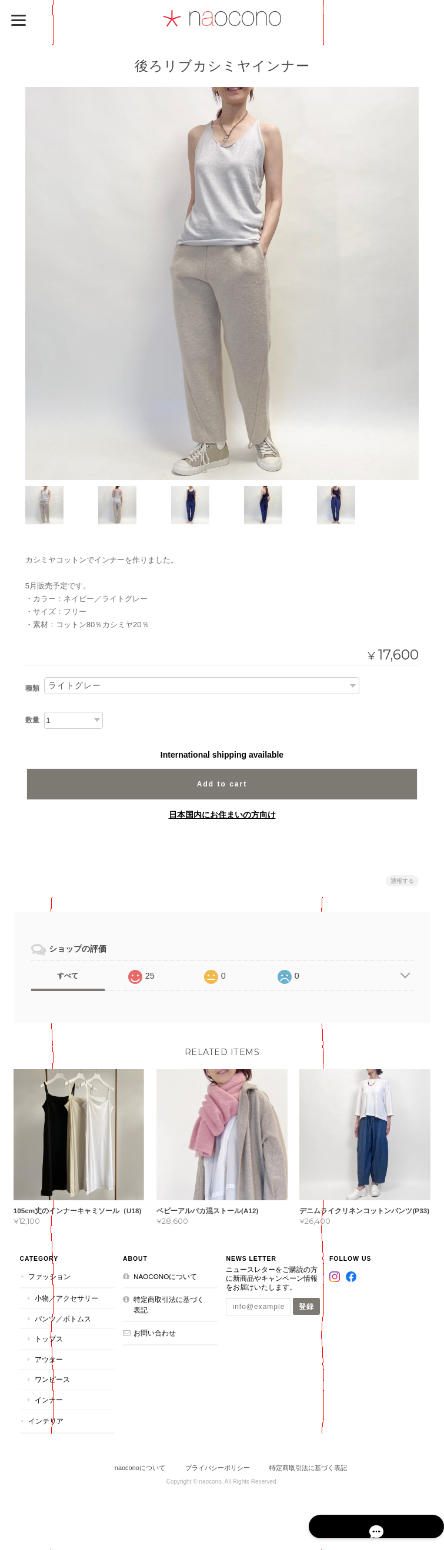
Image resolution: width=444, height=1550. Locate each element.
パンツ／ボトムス (61, 1319)
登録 (307, 1306)
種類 (32, 688)
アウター (47, 1359)
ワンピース (50, 1380)
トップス (47, 1339)
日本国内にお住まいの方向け (222, 813)
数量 (32, 719)
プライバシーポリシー (217, 1467)
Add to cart (222, 783)
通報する (402, 879)
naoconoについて (164, 1276)
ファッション (47, 1276)
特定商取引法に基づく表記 (167, 1304)
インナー (47, 1400)
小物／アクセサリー (64, 1298)
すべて (67, 974)
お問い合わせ (153, 1333)
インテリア (44, 1421)
